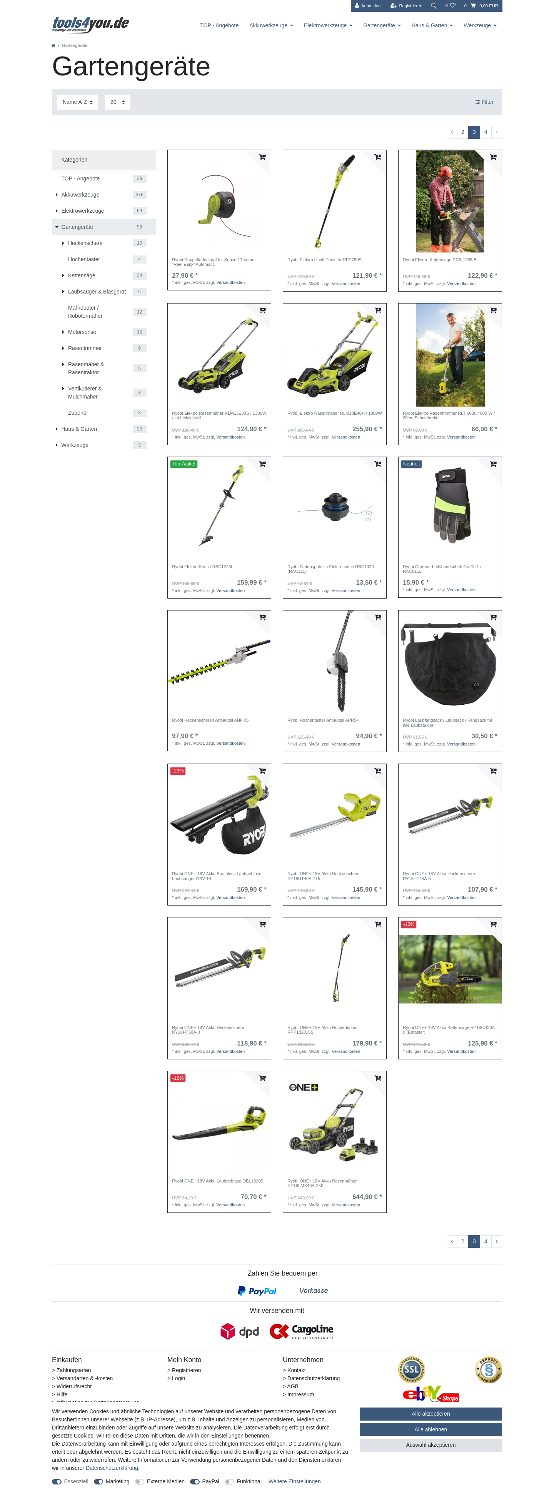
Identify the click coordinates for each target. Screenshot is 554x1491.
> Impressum (298, 1394)
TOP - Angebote (219, 25)
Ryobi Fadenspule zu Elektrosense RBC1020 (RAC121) (330, 569)
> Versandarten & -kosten (82, 1378)
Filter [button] (485, 102)
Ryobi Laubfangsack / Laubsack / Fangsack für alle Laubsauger (447, 722)
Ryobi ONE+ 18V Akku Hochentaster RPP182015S (322, 1029)
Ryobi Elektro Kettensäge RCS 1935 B (440, 259)
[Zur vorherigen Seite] (452, 132)
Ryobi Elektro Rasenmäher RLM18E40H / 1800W (334, 413)
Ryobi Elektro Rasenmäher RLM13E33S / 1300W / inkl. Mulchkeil (219, 415)
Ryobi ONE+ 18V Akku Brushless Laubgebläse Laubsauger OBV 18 (216, 876)
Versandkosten (230, 282)
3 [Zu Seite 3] (474, 132)
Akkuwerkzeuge (268, 25)
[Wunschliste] (450, 6)
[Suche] (433, 6)
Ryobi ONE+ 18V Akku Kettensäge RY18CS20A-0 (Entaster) (449, 1029)
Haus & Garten (429, 25)
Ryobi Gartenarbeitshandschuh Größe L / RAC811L (442, 569)
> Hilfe (59, 1394)
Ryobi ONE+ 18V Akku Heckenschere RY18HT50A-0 (208, 1029)
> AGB (291, 1386)
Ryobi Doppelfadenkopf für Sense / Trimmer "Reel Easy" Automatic (214, 262)
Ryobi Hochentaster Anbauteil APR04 (323, 720)
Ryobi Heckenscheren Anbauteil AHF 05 (210, 720)
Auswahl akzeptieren (431, 1445)
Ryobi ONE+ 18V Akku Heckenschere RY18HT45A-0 (439, 876)
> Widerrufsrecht (72, 1386)
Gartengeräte (379, 25)
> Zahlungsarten (71, 1370)
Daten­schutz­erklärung (112, 1468)
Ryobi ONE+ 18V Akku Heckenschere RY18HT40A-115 (323, 876)
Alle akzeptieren (431, 1414)
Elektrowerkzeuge (325, 25)
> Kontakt (294, 1370)
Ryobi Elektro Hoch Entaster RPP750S (324, 259)
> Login (176, 1378)
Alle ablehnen (431, 1429)
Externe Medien (166, 1481)
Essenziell (76, 1481)
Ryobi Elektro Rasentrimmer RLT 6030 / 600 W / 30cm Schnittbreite (449, 415)
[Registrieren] (405, 6)
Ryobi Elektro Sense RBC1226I (202, 566)
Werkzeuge (477, 25)
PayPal (210, 1481)
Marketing (117, 1481)
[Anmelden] (367, 6)
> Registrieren (184, 1370)
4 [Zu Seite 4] (485, 132)
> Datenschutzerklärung (311, 1378)
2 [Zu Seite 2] (462, 132)
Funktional (249, 1481)
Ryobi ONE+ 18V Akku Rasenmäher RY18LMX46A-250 (322, 1183)
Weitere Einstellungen (295, 1481)
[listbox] (334, 201)
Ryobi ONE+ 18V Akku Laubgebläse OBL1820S (218, 1181)
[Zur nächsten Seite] (496, 132)
